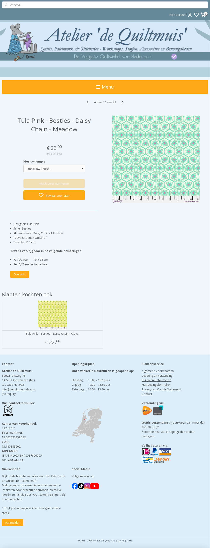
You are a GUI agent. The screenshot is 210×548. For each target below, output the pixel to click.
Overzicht (20, 274)
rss (130, 540)
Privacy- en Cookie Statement (161, 389)
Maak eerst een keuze (54, 183)
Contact (147, 394)
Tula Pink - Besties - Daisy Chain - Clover (53, 333)
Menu (105, 87)
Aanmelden (12, 522)
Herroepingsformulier (156, 385)
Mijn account (180, 14)
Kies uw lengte (34, 161)
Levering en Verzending (157, 375)
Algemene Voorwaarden (158, 371)
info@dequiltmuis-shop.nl (18, 389)
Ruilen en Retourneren (156, 380)
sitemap (122, 540)
